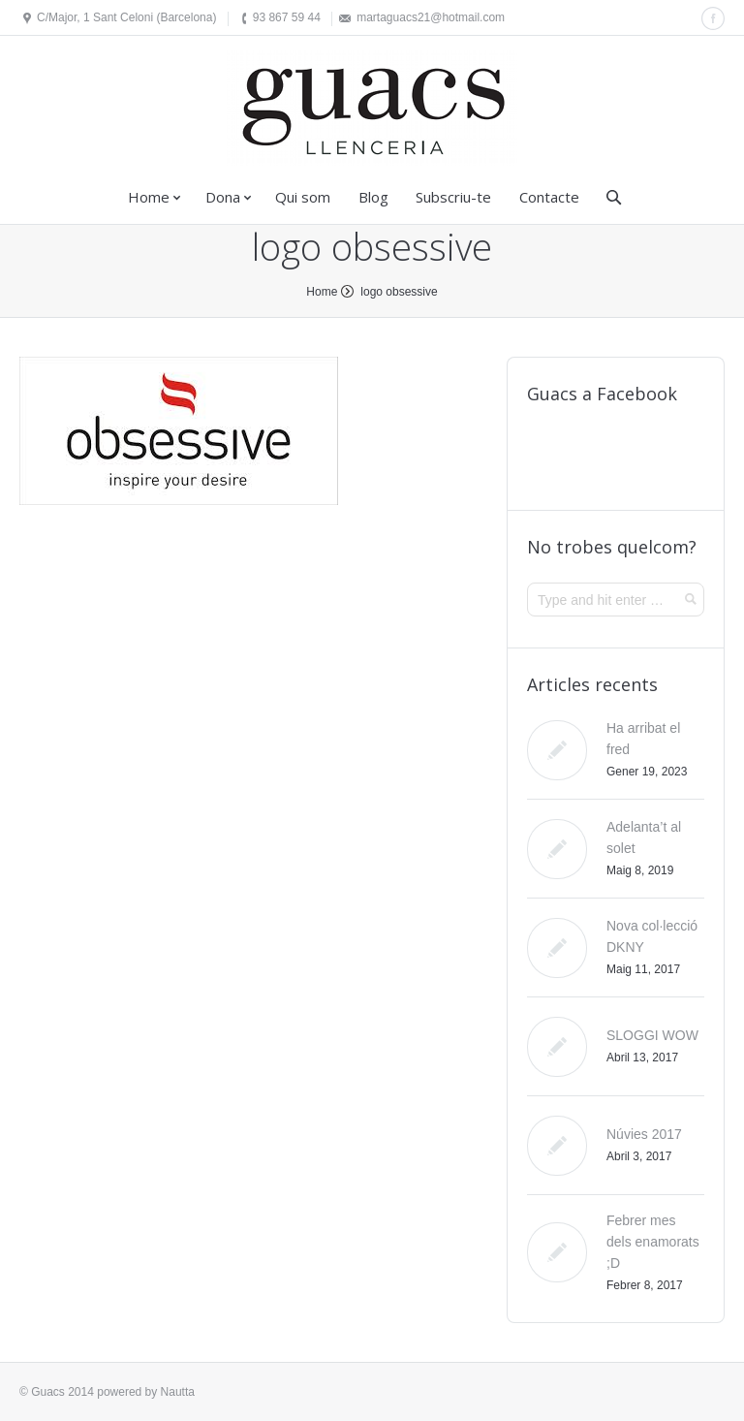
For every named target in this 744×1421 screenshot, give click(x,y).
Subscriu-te (453, 196)
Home (149, 196)
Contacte (549, 196)
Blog (373, 196)
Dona (222, 196)
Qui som (302, 196)
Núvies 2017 (644, 1134)
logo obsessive (398, 292)
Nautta (178, 1392)
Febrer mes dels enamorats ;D (652, 1242)
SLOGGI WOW (652, 1035)
